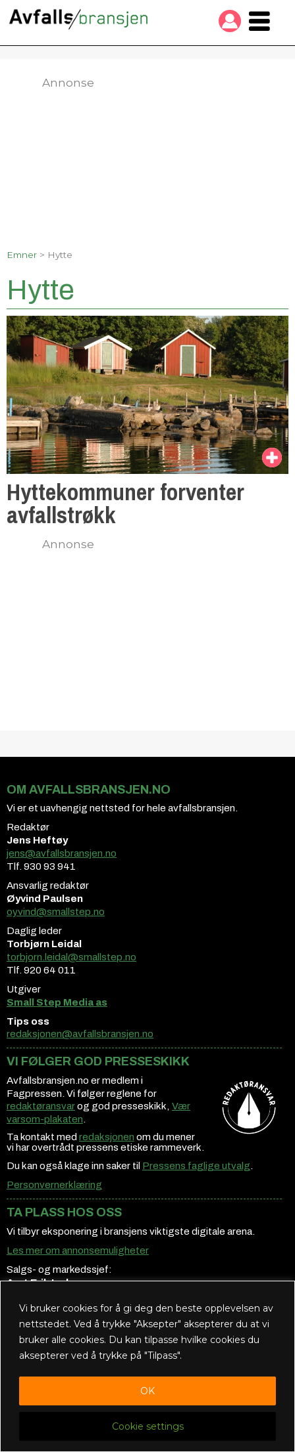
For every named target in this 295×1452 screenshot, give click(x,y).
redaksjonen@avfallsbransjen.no (80, 1034)
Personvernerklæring (54, 1185)
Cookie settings (148, 1426)
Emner (22, 254)
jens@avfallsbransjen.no (62, 853)
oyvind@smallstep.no (56, 912)
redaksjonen (106, 1137)
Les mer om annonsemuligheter (78, 1250)
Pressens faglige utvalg (196, 1166)
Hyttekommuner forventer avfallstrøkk (125, 503)
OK (147, 1391)
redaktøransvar (41, 1106)
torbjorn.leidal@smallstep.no (71, 957)
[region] (147, 1366)
